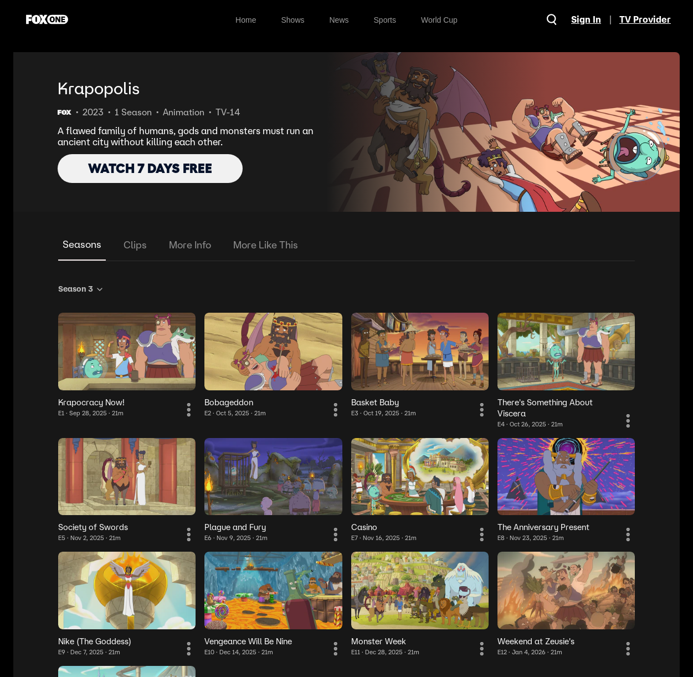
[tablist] (346, 245)
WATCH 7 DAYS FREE (150, 168)
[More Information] (189, 409)
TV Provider (645, 19)
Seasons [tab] (82, 244)
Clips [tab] (135, 244)
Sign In (586, 19)
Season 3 (81, 289)
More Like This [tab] (265, 244)
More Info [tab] (190, 244)
